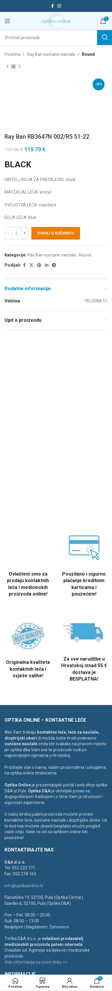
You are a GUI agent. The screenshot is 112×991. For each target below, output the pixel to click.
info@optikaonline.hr (24, 885)
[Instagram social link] (59, 6)
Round (88, 54)
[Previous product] (7, 66)
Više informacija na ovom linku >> (35, 962)
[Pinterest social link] (39, 265)
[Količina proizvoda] (16, 233)
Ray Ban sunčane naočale (51, 54)
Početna (12, 54)
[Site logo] (55, 20)
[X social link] (31, 265)
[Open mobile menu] (7, 21)
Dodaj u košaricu (55, 233)
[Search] (56, 37)
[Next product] (19, 66)
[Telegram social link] (54, 265)
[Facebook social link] (52, 6)
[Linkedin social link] (46, 265)
